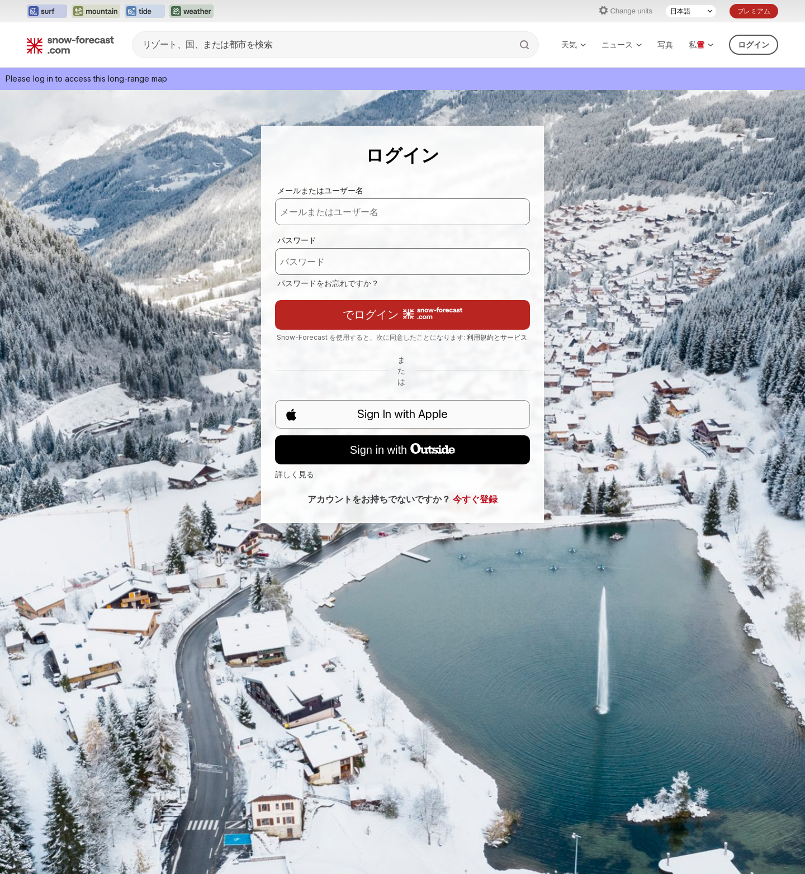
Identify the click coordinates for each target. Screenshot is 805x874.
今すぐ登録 (475, 499)
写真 (665, 44)
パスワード (296, 240)
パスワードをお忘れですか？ (328, 283)
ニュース (622, 44)
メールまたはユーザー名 (320, 190)
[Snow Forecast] (70, 45)
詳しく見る (294, 474)
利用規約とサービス (497, 337)
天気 (573, 44)
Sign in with (402, 450)
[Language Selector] (691, 11)
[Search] (525, 45)
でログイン (402, 314)
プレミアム (753, 11)
